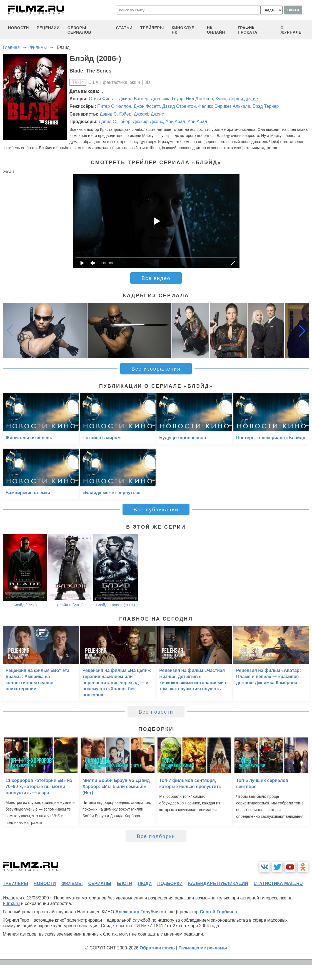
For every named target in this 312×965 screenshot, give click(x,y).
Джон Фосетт (147, 106)
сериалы (99, 883)
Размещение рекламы (202, 948)
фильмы (72, 883)
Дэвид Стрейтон (179, 106)
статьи (124, 28)
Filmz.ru (11, 903)
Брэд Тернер (266, 106)
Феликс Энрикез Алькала (224, 106)
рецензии (48, 28)
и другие (249, 98)
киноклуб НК (183, 30)
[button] (302, 330)
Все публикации (156, 509)
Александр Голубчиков (140, 911)
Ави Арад (197, 121)
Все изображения (155, 369)
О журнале (291, 30)
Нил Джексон (199, 98)
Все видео (155, 278)
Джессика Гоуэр (167, 98)
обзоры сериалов (79, 30)
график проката (248, 30)
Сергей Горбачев (218, 911)
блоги (124, 883)
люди (145, 883)
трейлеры (152, 28)
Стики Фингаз (103, 98)
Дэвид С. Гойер (115, 114)
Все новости (156, 712)
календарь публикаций (218, 883)
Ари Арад (175, 121)
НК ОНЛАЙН (216, 30)
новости (18, 28)
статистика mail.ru (278, 883)
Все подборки (156, 836)
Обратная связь (157, 948)
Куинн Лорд (227, 98)
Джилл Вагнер (133, 98)
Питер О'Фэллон (114, 106)
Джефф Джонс (149, 114)
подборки (170, 883)
